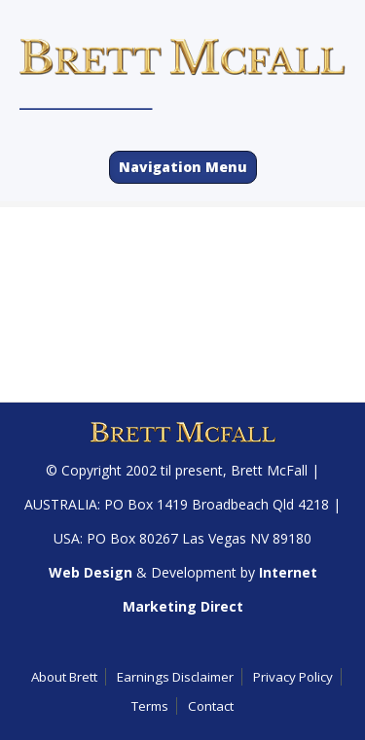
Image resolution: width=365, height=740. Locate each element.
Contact (211, 706)
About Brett (64, 677)
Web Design (90, 572)
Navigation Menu (183, 167)
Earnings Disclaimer (175, 677)
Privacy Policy (293, 677)
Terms (149, 706)
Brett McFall (269, 470)
